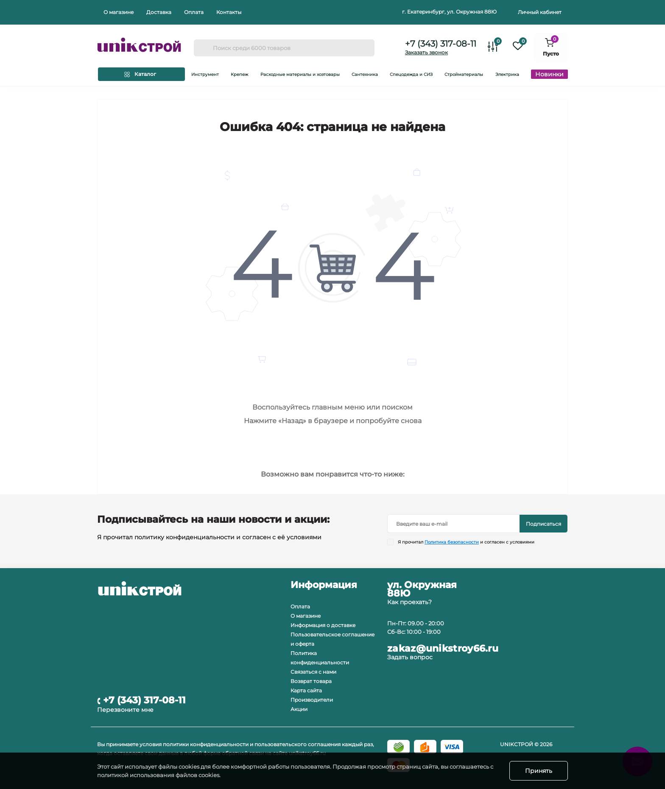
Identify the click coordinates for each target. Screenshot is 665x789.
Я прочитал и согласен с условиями (466, 542)
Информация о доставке (323, 625)
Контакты (228, 12)
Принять (538, 771)
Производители (312, 700)
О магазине (118, 12)
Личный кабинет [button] (540, 12)
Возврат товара (311, 681)
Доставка (158, 12)
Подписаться (543, 524)
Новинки (549, 74)
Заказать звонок (426, 52)
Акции (299, 709)
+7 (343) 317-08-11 (440, 43)
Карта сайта (306, 690)
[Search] (203, 47)
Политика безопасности (452, 542)
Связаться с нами (313, 672)
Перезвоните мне (125, 710)
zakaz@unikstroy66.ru (442, 648)
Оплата (194, 12)
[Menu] (141, 74)
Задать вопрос (410, 657)
